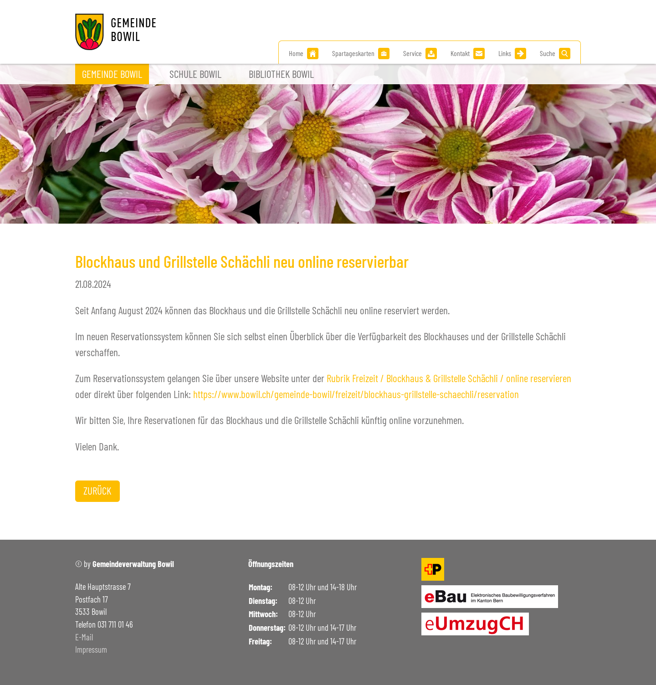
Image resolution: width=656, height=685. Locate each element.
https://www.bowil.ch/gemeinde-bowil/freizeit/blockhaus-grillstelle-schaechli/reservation (356, 394)
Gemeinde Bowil (112, 73)
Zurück (97, 490)
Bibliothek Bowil (281, 73)
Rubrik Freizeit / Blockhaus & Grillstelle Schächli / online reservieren (449, 378)
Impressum (91, 649)
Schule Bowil (195, 73)
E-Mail (84, 637)
